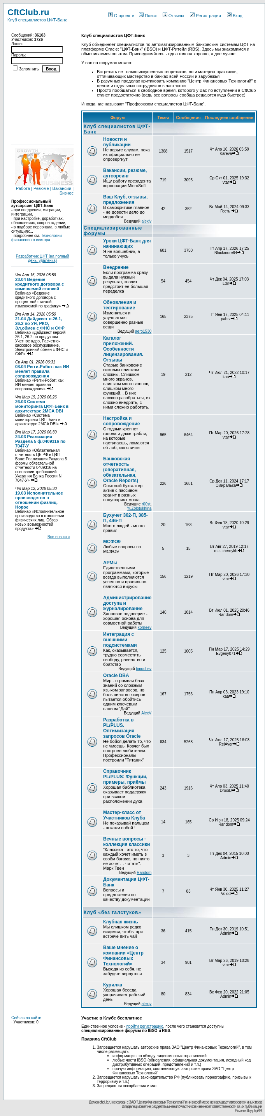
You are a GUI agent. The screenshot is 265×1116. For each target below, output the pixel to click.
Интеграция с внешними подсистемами (120, 640)
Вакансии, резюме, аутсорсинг (125, 173)
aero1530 (143, 331)
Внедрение (116, 267)
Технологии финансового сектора (36, 237)
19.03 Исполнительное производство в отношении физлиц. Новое (39, 500)
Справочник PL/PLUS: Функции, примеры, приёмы (125, 777)
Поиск (147, 15)
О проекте (121, 15)
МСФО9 (112, 541)
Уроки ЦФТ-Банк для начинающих (127, 243)
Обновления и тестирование (119, 305)
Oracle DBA (116, 675)
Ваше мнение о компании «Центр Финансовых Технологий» (123, 956)
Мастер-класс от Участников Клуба (124, 815)
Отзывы (173, 15)
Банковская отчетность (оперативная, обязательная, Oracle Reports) (120, 469)
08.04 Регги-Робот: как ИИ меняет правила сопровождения (42, 371)
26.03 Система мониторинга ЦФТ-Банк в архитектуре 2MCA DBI (41, 406)
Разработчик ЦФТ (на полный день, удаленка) (42, 258)
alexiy (147, 221)
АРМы (110, 562)
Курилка (112, 985)
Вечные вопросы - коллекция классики (126, 841)
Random (144, 872)
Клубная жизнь (120, 922)
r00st (146, 504)
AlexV (146, 713)
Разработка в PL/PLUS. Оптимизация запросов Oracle (121, 728)
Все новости (58, 537)
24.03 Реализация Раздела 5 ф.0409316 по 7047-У (40, 441)
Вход (234, 15)
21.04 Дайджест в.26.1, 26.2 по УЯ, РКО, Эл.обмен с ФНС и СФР (40, 323)
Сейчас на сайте (26, 1018)
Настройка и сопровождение (121, 421)
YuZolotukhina (139, 508)
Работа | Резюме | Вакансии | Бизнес (44, 188)
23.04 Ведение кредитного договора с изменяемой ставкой (39, 284)
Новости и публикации (117, 142)
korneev (145, 627)
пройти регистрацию (144, 1026)
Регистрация (205, 15)
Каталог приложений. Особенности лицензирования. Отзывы (123, 349)
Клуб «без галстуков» (112, 912)
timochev (143, 669)
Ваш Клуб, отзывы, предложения (125, 199)
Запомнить (29, 69)
